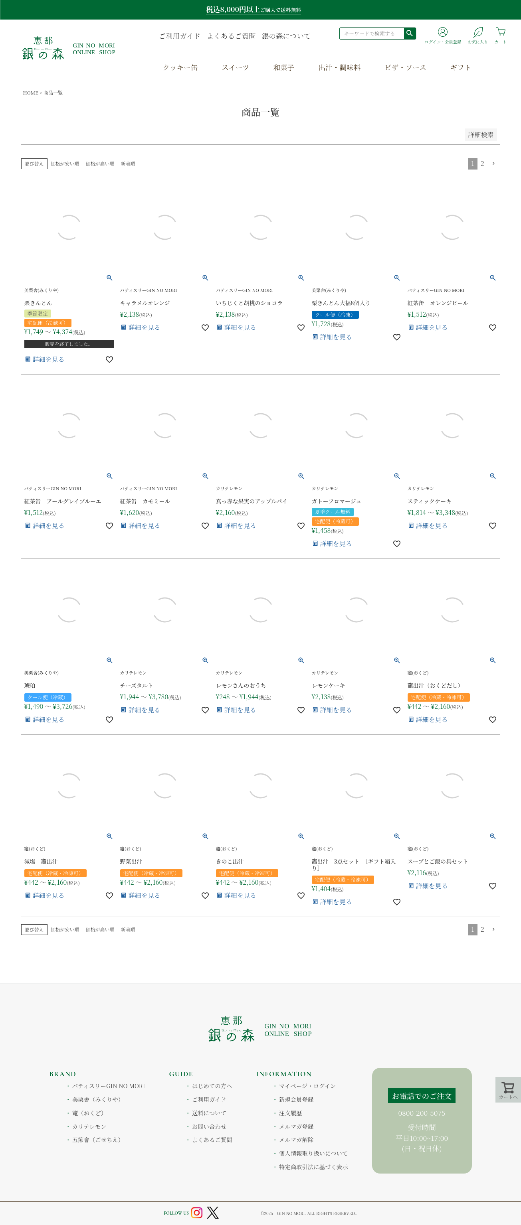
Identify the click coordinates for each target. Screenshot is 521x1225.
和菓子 (284, 67)
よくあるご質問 (231, 36)
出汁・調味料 (339, 67)
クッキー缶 (180, 67)
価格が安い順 (65, 163)
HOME (30, 92)
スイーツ (235, 67)
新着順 (128, 163)
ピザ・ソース (405, 67)
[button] (493, 164)
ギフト (460, 67)
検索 (409, 33)
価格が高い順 (100, 163)
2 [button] (482, 163)
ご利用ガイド (179, 36)
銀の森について (286, 36)
